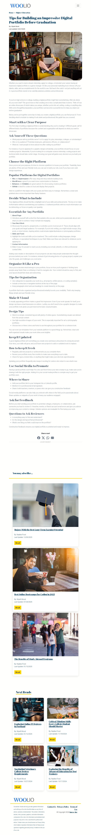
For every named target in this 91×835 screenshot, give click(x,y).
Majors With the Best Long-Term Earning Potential (38, 529)
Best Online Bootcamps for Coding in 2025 (34, 594)
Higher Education (23, 13)
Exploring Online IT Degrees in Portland (27, 725)
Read (18, 543)
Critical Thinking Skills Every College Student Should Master (60, 724)
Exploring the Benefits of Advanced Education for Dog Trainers (62, 771)
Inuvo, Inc (73, 812)
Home (11, 13)
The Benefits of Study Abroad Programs (33, 659)
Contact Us (51, 807)
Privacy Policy (63, 807)
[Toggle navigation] (78, 6)
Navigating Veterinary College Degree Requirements (25, 771)
